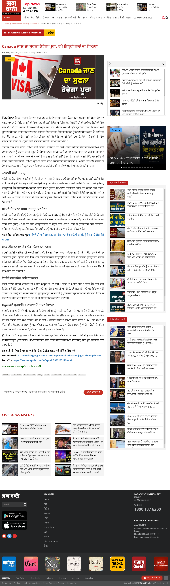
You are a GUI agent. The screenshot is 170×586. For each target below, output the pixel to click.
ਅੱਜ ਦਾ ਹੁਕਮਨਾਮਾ (97, 17)
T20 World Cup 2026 (142, 17)
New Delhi (20, 578)
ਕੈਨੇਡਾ (47, 375)
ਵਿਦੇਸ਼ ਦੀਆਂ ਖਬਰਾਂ (117, 319)
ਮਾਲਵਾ (60, 17)
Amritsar (75, 578)
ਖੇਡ (79, 17)
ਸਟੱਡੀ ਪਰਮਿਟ (56, 375)
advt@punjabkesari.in (142, 500)
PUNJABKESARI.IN (145, 583)
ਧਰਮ (128, 17)
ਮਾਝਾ (53, 17)
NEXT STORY (93, 392)
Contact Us (6, 583)
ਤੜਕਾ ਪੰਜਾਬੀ (70, 17)
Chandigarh (35, 578)
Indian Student (29, 375)
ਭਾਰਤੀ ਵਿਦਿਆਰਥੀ (70, 375)
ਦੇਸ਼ (32, 17)
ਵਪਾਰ (85, 17)
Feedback (17, 583)
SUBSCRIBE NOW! (152, 578)
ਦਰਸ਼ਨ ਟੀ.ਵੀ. (118, 17)
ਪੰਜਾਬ (26, 17)
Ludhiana (49, 578)
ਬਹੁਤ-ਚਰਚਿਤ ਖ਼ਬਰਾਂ (117, 183)
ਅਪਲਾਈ (81, 375)
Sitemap (61, 583)
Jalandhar (89, 578)
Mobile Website (49, 583)
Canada (9, 59)
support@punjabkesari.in (149, 537)
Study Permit (16, 375)
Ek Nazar (116, 130)
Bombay (63, 578)
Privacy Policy (72, 583)
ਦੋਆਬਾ (46, 17)
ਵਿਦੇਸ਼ (38, 17)
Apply (40, 375)
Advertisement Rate (32, 583)
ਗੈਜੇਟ (109, 17)
